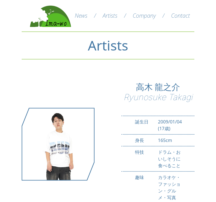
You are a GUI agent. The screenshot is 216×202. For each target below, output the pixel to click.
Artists (110, 15)
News (81, 15)
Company (144, 15)
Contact (180, 15)
